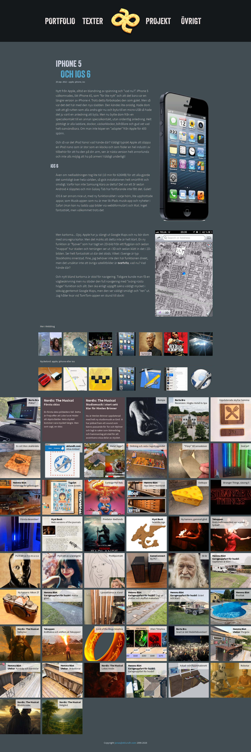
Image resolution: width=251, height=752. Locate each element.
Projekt (158, 21)
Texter (92, 21)
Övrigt (191, 21)
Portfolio (60, 21)
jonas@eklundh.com (125, 743)
